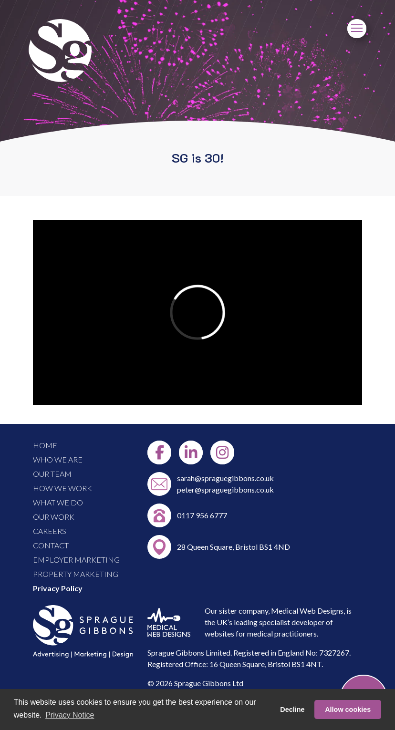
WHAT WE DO (58, 502)
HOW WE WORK (62, 488)
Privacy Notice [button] (69, 715)
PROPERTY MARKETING (75, 573)
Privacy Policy (58, 588)
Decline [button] (292, 709)
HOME (45, 445)
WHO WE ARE (58, 459)
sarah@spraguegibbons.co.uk (225, 478)
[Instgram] (222, 452)
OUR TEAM (52, 473)
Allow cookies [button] (348, 709)
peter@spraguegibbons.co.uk (225, 489)
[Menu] (356, 28)
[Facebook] (159, 452)
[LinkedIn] (191, 452)
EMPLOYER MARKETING (76, 559)
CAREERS (49, 530)
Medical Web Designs (307, 610)
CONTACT (51, 545)
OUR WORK (53, 516)
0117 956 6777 (202, 515)
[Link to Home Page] (60, 78)
